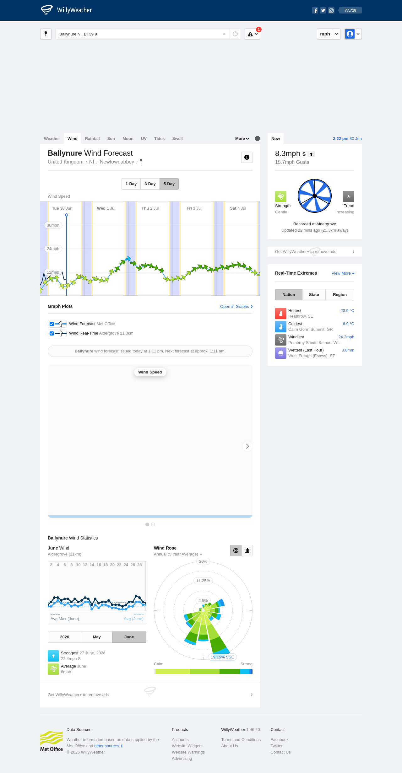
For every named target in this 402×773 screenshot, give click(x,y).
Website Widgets (187, 745)
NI (91, 161)
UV (144, 138)
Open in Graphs (234, 306)
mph (325, 33)
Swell (177, 138)
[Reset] (224, 33)
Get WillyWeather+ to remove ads (305, 251)
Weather (52, 138)
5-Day (169, 183)
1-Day (131, 183)
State (314, 294)
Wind (73, 138)
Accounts (180, 739)
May (96, 637)
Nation (288, 294)
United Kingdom (66, 161)
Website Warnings (188, 752)
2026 (64, 637)
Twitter (277, 745)
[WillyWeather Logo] (69, 10)
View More (341, 273)
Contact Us (281, 752)
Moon (127, 138)
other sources (106, 745)
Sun (111, 138)
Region (340, 294)
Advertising (182, 758)
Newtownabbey (117, 161)
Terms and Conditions (241, 739)
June (129, 637)
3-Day (149, 183)
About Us (229, 745)
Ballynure (141, 161)
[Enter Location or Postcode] (148, 34)
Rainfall (92, 138)
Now (275, 138)
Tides (159, 138)
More (240, 138)
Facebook (280, 739)
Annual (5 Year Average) (176, 554)
